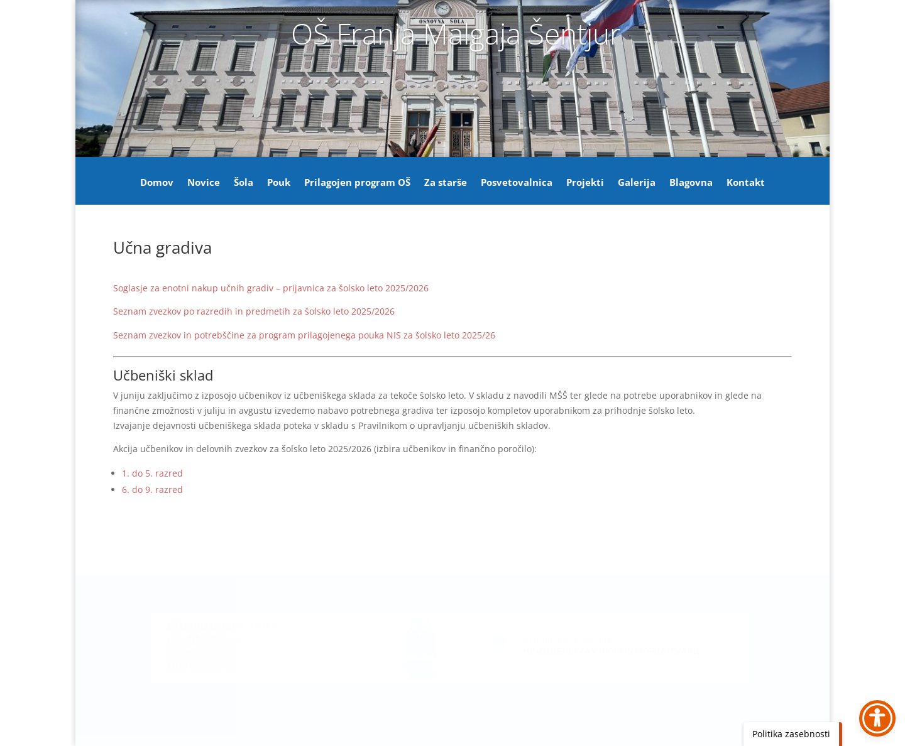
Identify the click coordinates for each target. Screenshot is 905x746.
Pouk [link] (278, 183)
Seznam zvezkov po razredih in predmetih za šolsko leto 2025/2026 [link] (254, 311)
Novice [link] (203, 183)
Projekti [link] (585, 183)
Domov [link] (156, 183)
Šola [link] (243, 183)
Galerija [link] (636, 183)
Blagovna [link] (691, 183)
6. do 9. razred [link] (152, 489)
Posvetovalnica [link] (516, 183)
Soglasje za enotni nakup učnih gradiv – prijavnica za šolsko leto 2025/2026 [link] (271, 288)
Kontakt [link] (746, 183)
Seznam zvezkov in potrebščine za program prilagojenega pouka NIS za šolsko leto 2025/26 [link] (304, 335)
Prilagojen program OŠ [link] (357, 183)
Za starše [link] (445, 183)
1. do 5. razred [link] (152, 473)
